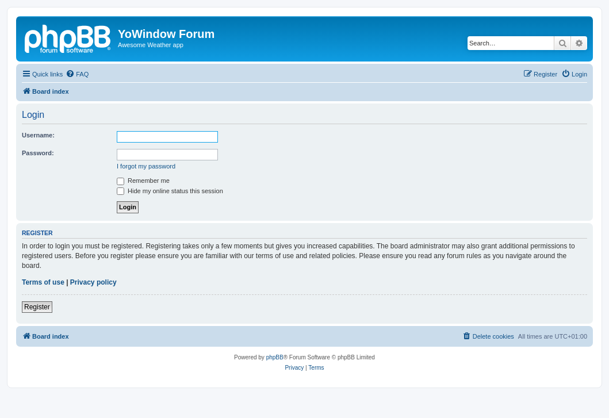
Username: (38, 135)
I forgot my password (146, 166)
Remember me (143, 180)
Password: (38, 152)
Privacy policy (93, 282)
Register (37, 307)
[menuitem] (77, 74)
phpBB (275, 357)
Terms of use (43, 282)
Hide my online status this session (170, 190)
